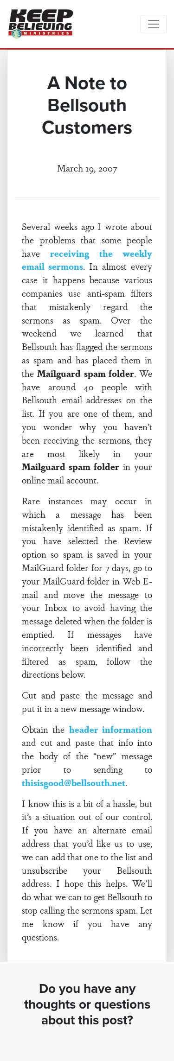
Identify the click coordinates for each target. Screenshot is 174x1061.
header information (110, 729)
